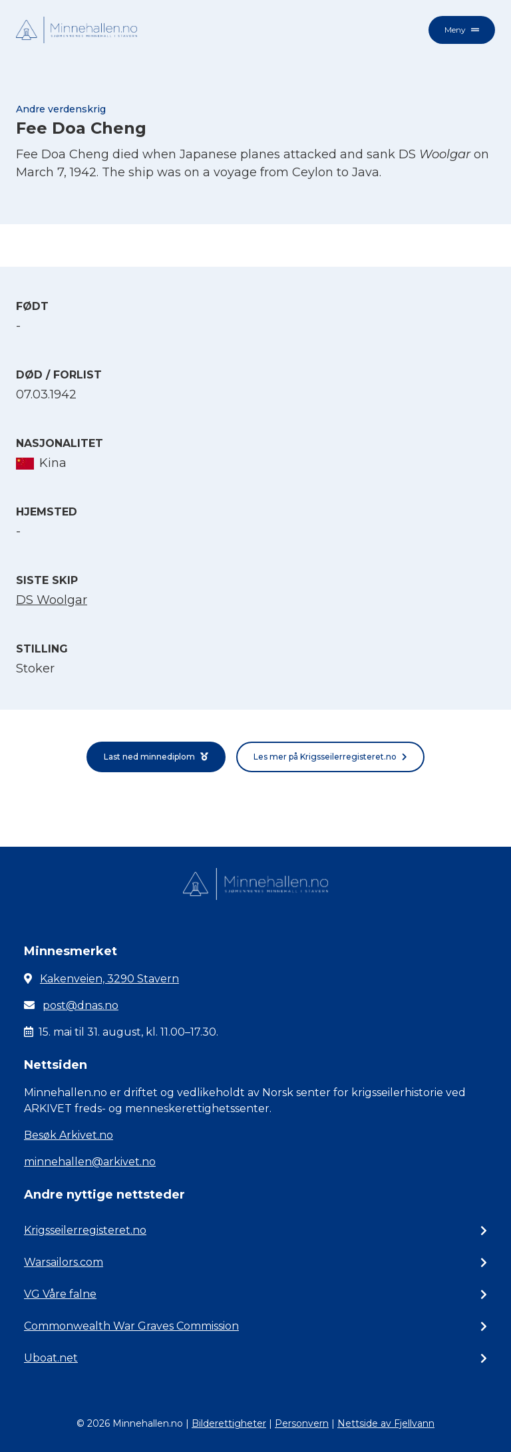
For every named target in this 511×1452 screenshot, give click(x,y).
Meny (461, 30)
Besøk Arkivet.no (68, 1135)
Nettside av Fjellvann (385, 1423)
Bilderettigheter (229, 1423)
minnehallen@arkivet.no (90, 1161)
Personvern (302, 1423)
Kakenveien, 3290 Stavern (109, 978)
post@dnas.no (80, 1005)
